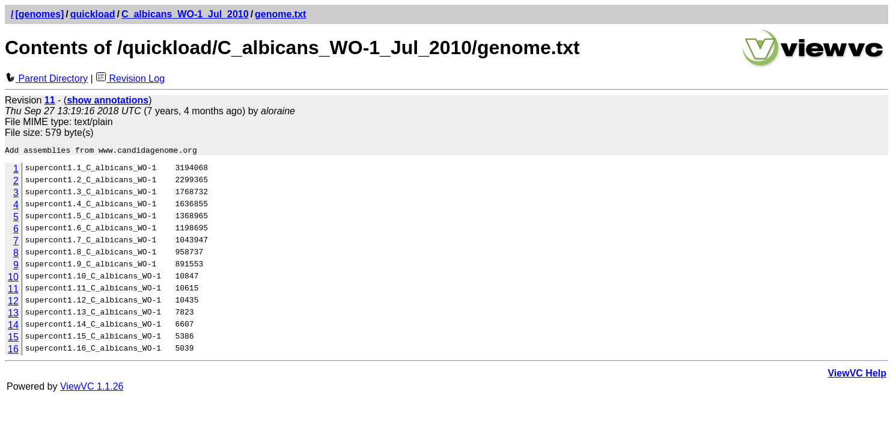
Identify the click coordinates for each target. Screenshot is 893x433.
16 (13, 351)
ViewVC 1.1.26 (92, 388)
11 (13, 291)
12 (13, 303)
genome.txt (280, 14)
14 (13, 327)
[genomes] (39, 14)
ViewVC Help (856, 375)
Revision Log (130, 78)
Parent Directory (46, 78)
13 (13, 315)
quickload (92, 14)
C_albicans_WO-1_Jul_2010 (185, 14)
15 (13, 339)
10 (13, 279)
